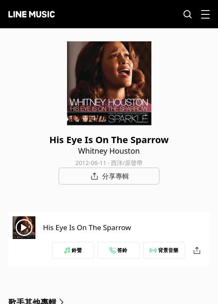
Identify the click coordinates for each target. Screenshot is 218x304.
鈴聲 (73, 250)
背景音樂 (164, 250)
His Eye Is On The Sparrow (87, 227)
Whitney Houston (109, 151)
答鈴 (118, 250)
